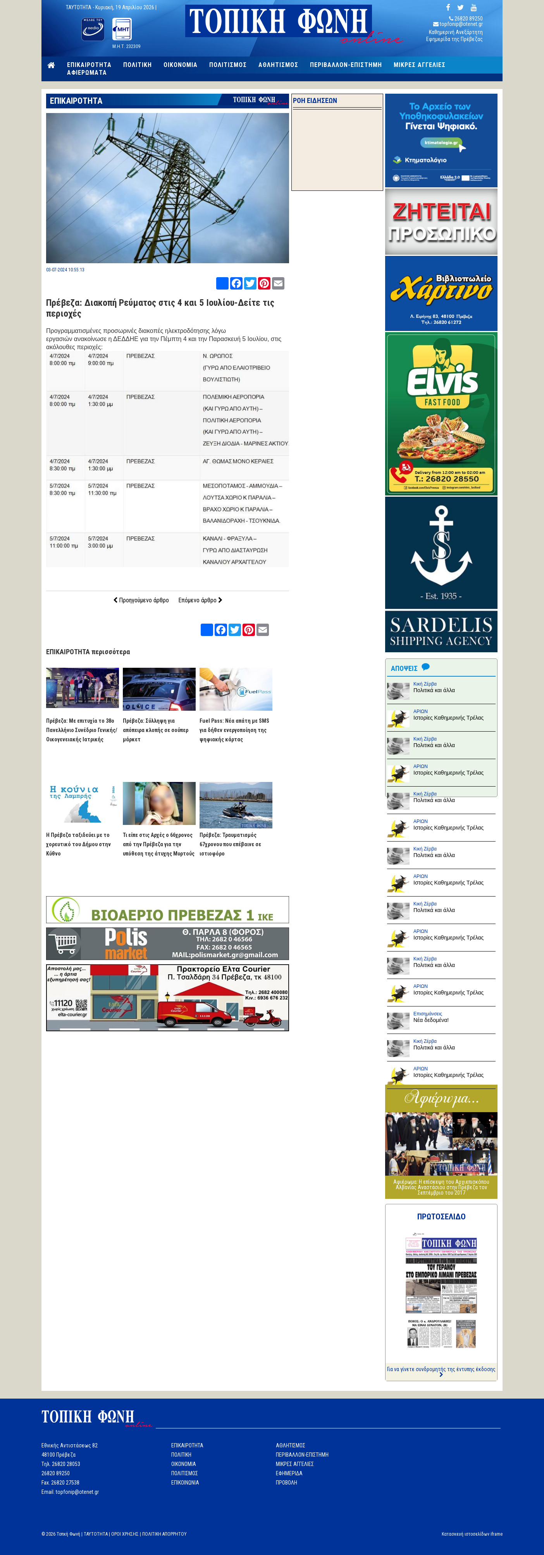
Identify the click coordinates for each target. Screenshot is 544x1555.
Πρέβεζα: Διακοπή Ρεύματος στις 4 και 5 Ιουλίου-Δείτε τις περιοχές (160, 308)
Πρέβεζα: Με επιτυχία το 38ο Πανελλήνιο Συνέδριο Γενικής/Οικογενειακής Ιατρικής (81, 730)
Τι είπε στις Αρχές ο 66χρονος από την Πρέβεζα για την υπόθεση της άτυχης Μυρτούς (159, 844)
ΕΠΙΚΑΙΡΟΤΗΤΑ (89, 65)
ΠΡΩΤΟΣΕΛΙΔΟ (441, 1216)
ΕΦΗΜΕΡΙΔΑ (289, 1473)
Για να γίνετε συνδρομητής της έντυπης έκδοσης (441, 1371)
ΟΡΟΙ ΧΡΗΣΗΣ (125, 1534)
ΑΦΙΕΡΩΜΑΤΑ (87, 73)
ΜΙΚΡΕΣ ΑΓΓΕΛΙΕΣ (420, 65)
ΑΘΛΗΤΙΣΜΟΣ (278, 65)
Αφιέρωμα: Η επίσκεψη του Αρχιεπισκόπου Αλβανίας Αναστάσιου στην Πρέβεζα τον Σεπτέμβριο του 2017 (441, 1187)
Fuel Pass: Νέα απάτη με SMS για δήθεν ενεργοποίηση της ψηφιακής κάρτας (234, 730)
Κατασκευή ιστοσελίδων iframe (472, 1534)
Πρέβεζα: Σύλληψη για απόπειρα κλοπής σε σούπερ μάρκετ (155, 730)
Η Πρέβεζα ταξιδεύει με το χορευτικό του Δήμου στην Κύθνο (78, 844)
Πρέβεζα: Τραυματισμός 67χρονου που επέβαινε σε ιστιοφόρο (230, 844)
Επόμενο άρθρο (200, 600)
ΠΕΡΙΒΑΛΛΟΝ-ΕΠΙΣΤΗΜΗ (346, 65)
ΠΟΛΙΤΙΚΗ (137, 65)
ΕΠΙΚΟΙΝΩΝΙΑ (185, 1483)
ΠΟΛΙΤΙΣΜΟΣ (228, 65)
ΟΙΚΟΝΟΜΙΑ (181, 65)
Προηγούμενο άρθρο (141, 600)
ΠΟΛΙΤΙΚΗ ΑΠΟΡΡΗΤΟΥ (164, 1534)
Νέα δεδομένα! (431, 1020)
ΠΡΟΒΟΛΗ (286, 1483)
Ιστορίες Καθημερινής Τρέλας (448, 718)
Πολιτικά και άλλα (434, 690)
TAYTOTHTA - (80, 7)
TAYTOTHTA (96, 1534)
